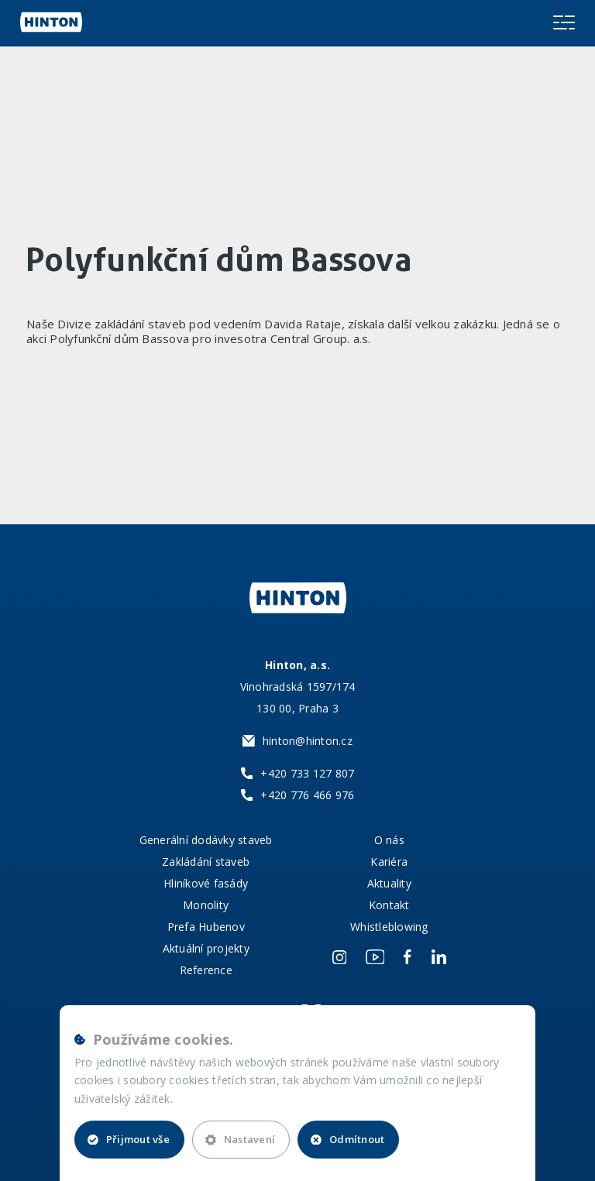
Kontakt (389, 905)
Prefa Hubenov (206, 926)
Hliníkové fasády (205, 883)
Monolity (206, 905)
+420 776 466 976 (307, 795)
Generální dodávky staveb (206, 840)
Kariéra (389, 861)
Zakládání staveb (205, 861)
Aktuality (389, 883)
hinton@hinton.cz (308, 740)
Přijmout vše (129, 1139)
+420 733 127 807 (307, 773)
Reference (206, 970)
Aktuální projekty (206, 948)
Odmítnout (347, 1139)
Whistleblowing (389, 926)
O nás (389, 840)
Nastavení (240, 1139)
